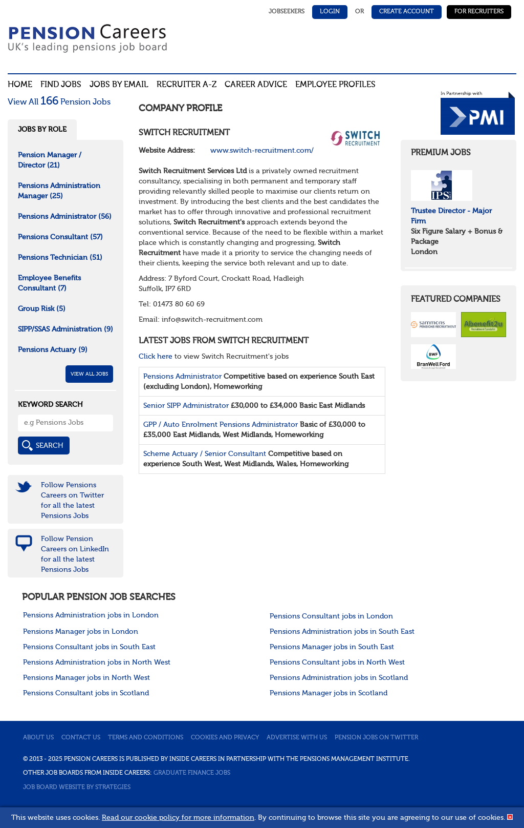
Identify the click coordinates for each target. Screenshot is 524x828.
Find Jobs (60, 85)
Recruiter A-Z (186, 85)
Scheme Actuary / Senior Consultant (204, 454)
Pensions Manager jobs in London (80, 631)
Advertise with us (297, 738)
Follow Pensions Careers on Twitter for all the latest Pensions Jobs (72, 501)
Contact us (80, 738)
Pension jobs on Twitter (376, 738)
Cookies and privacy (225, 738)
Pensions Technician (60, 257)
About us (38, 738)
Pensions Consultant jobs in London (331, 616)
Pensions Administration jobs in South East (342, 631)
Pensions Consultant (60, 237)
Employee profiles (335, 85)
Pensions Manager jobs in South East (332, 647)
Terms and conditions (145, 738)
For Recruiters (479, 12)
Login (330, 12)
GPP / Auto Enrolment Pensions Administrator (220, 424)
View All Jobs (89, 374)
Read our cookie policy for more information (178, 817)
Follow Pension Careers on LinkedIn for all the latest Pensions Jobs (75, 554)
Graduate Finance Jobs (192, 773)
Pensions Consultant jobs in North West (337, 662)
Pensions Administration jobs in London (91, 615)
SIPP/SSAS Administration (65, 329)
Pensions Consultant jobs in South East (89, 647)
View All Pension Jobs (59, 102)
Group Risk (42, 309)
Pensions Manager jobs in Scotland (328, 693)
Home (20, 85)
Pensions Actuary (53, 350)
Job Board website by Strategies (76, 787)
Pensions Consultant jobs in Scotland (86, 693)
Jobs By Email (119, 85)
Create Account (406, 12)
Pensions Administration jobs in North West (96, 662)
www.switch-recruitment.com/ (262, 150)
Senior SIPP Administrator (186, 405)
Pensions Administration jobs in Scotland (339, 677)
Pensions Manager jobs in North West (86, 677)
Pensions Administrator (182, 376)
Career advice (256, 85)
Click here (155, 356)
